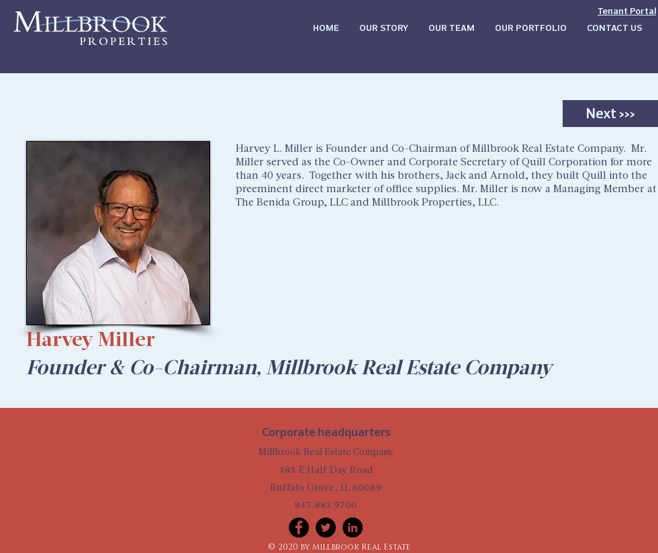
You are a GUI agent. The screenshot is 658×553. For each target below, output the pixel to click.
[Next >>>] (610, 113)
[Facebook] (299, 527)
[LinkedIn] (352, 527)
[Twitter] (326, 527)
